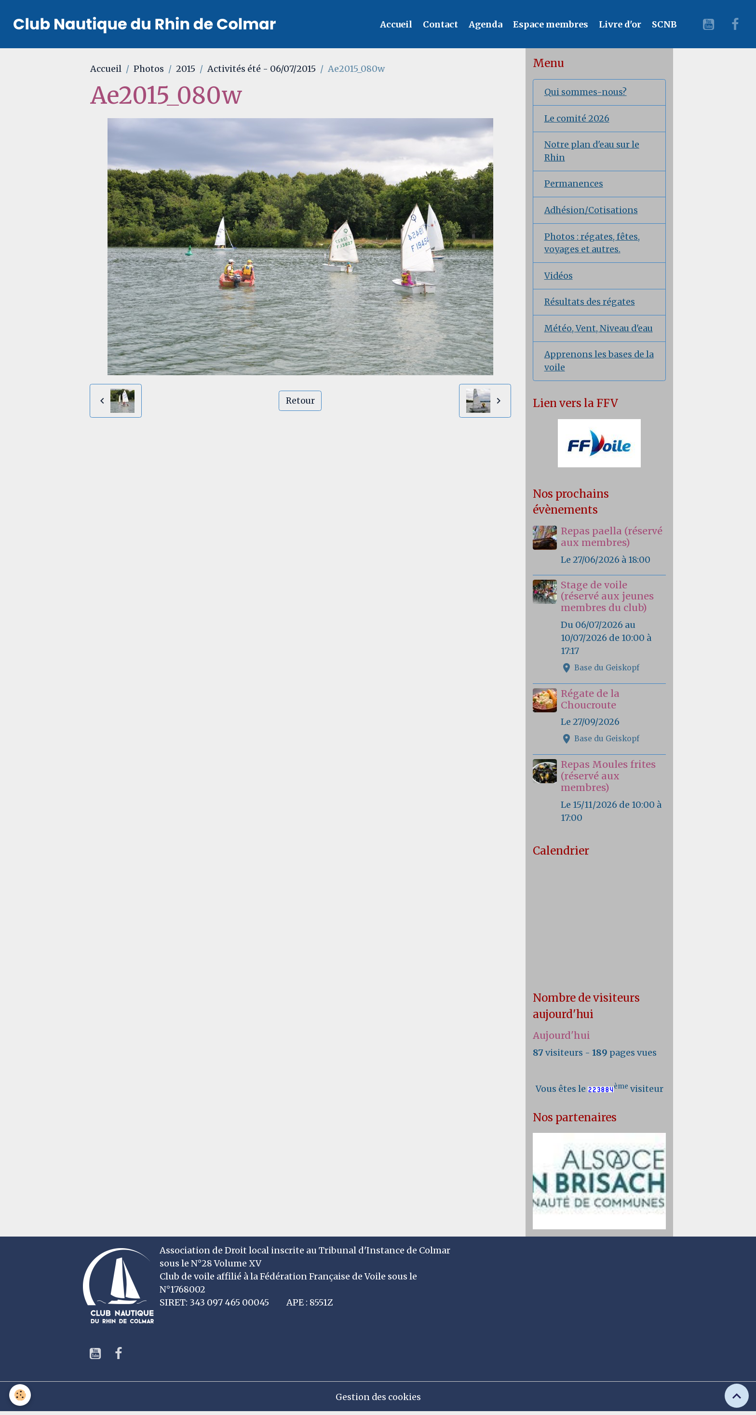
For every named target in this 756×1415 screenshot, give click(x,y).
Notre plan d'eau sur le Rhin (592, 152)
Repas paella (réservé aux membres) (612, 539)
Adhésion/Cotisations (591, 211)
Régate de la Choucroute (590, 702)
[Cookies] (20, 1395)
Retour (300, 400)
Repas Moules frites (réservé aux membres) (608, 779)
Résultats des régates (590, 304)
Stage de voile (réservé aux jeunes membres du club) (607, 599)
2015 (185, 68)
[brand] (145, 24)
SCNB (663, 24)
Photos (149, 68)
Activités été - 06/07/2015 (261, 68)
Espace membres (549, 24)
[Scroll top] (737, 1396)
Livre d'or (619, 24)
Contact (439, 24)
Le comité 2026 (576, 118)
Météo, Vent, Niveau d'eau (599, 330)
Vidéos (558, 277)
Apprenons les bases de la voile (599, 364)
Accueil (395, 24)
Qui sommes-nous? (586, 92)
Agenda (484, 24)
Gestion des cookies (378, 1399)
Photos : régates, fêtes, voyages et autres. (592, 244)
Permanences (573, 184)
